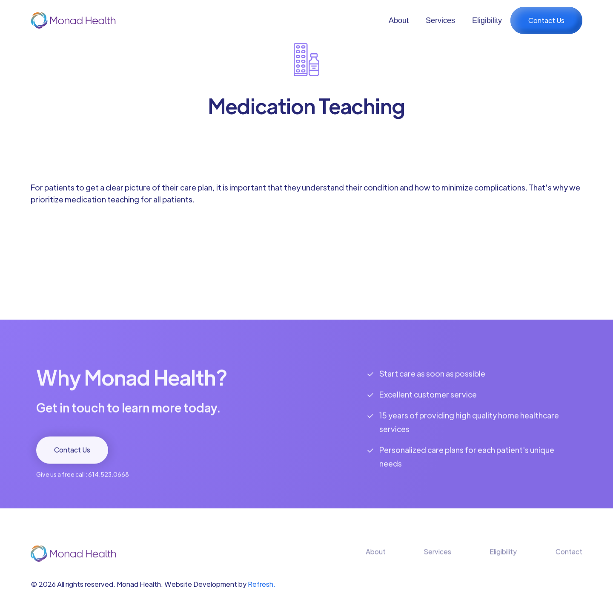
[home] (73, 20)
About (399, 20)
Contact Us (546, 20)
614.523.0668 (108, 481)
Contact (569, 557)
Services (440, 20)
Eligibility (487, 20)
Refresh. (261, 584)
